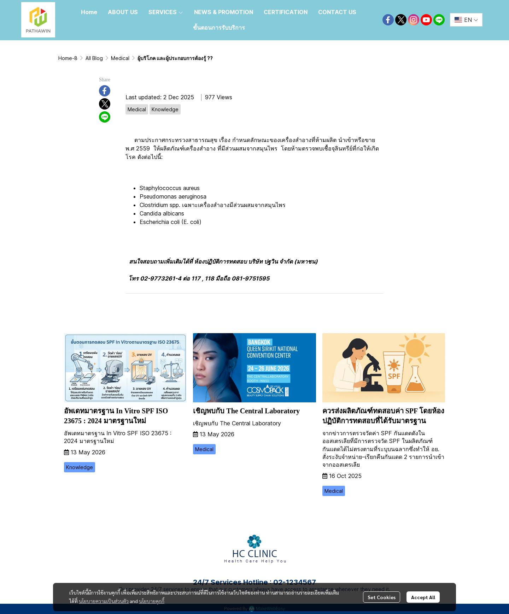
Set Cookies (382, 597)
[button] (466, 19)
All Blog (94, 58)
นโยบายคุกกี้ (151, 601)
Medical (120, 58)
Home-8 (67, 58)
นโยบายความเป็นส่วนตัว (104, 601)
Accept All (423, 597)
